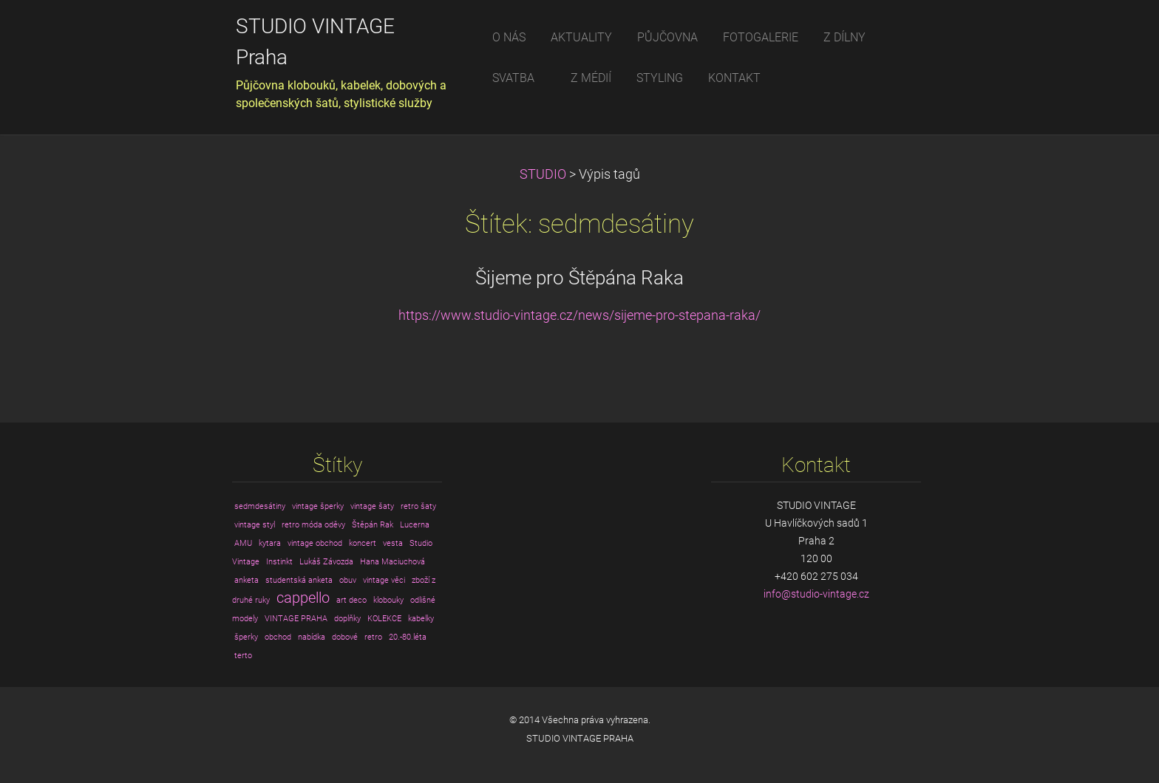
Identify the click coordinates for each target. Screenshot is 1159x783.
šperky (246, 637)
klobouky (388, 600)
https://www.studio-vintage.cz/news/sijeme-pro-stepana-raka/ (579, 315)
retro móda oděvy (313, 525)
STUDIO (543, 174)
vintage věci (384, 580)
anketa (246, 580)
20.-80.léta (407, 637)
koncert (362, 543)
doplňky (347, 618)
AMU (243, 543)
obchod (278, 637)
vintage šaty (372, 506)
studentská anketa (299, 580)
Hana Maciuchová (392, 562)
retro (373, 637)
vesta (393, 543)
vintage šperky (318, 506)
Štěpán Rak (372, 525)
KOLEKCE (384, 618)
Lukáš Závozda (326, 562)
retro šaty (418, 506)
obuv (347, 580)
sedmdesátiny (259, 506)
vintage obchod (315, 543)
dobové (345, 637)
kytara (270, 543)
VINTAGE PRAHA (296, 618)
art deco (351, 600)
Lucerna (414, 525)
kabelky (421, 618)
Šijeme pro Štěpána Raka (579, 278)
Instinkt (279, 562)
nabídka (311, 637)
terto (243, 655)
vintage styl (254, 525)
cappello (303, 597)
